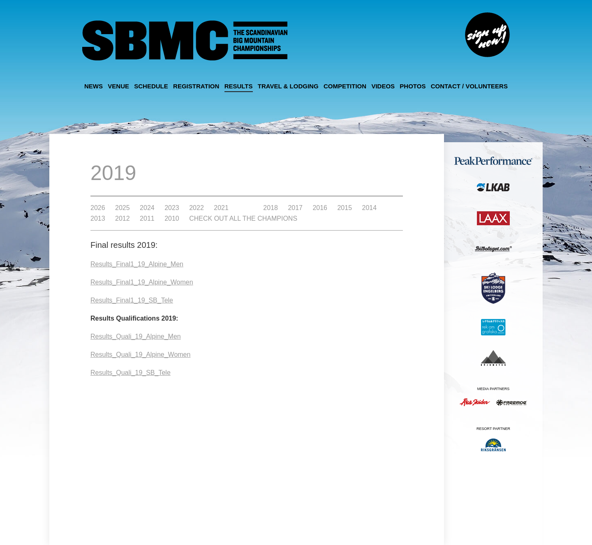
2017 (295, 208)
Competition (345, 86)
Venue (118, 86)
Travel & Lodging (288, 86)
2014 (369, 208)
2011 (147, 218)
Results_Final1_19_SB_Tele (131, 300)
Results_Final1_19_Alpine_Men (136, 264)
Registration (196, 86)
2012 (122, 218)
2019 (245, 208)
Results (238, 86)
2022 (196, 208)
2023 (171, 208)
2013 (97, 218)
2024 (147, 208)
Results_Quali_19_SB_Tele (130, 372)
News (93, 86)
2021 (221, 208)
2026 (97, 208)
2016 (319, 208)
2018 (270, 208)
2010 (171, 218)
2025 (122, 208)
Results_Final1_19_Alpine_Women (141, 282)
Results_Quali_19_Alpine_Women (140, 354)
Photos (413, 86)
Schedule (151, 86)
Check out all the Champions (243, 218)
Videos (383, 86)
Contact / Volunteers (469, 86)
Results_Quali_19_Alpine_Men (135, 336)
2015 (344, 208)
